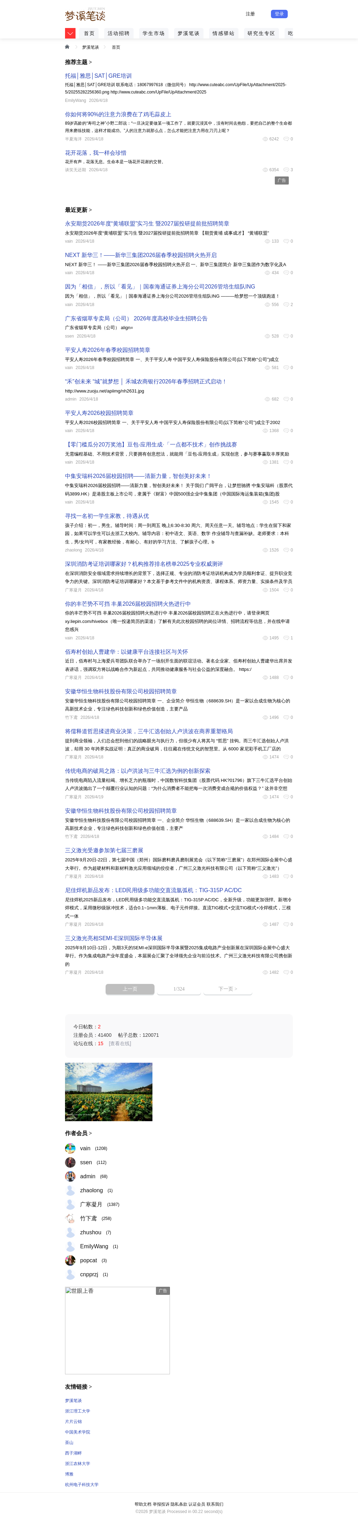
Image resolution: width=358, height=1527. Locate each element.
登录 (279, 13)
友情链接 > (78, 1387)
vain (69, 241)
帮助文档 (143, 1504)
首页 (89, 33)
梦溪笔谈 (189, 33)
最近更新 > (78, 210)
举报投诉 (161, 1504)
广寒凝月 (73, 590)
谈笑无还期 (75, 169)
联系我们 (215, 1504)
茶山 (69, 1442)
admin (71, 399)
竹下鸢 (71, 717)
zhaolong (73, 550)
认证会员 (196, 1504)
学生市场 (154, 33)
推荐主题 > (78, 62)
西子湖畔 (73, 1453)
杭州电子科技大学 (82, 1484)
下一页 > (228, 989)
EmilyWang (75, 100)
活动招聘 (119, 33)
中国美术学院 (77, 1432)
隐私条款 (179, 1504)
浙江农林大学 (77, 1463)
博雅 (69, 1474)
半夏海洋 (73, 139)
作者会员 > (78, 1133)
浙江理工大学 (77, 1411)
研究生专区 (261, 33)
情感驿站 (224, 33)
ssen (69, 336)
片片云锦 (73, 1421)
